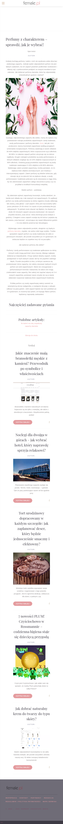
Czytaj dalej (22, 422)
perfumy (11, 231)
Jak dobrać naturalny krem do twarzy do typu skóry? (31, 713)
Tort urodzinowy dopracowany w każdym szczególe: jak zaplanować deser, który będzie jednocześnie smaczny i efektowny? (32, 528)
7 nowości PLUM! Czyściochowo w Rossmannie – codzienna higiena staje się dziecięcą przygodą (31, 626)
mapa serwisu (50, 801)
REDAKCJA (49, 798)
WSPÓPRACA (11, 798)
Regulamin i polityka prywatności (23, 801)
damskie (17, 231)
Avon (42, 143)
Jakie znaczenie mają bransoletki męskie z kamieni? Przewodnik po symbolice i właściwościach (31, 363)
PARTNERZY (36, 798)
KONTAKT (24, 798)
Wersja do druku (31, 335)
